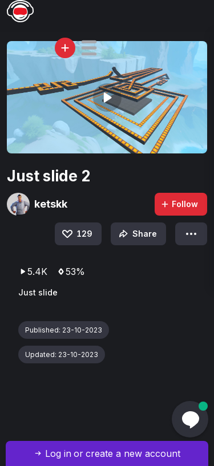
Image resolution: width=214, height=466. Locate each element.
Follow (179, 204)
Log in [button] (58, 453)
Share (136, 234)
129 (76, 234)
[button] (89, 48)
